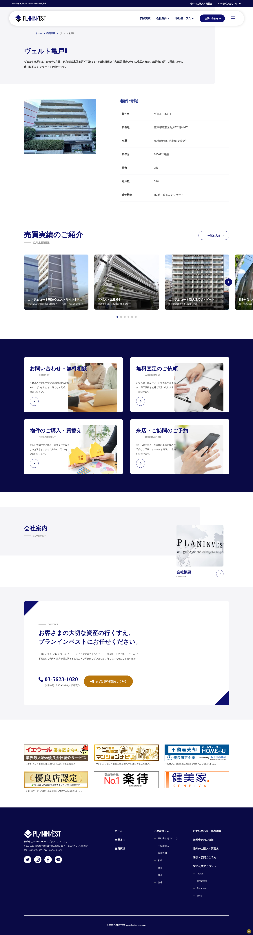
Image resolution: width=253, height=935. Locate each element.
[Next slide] (229, 282)
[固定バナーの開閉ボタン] (249, 931)
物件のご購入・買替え (201, 3)
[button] (117, 317)
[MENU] (233, 18)
